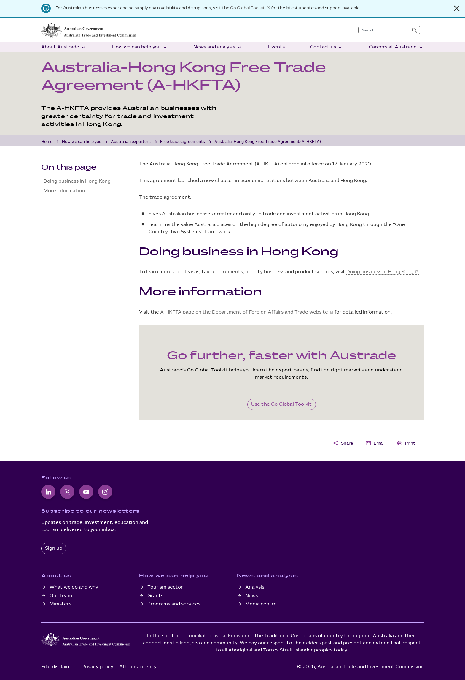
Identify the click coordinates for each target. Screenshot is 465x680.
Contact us (326, 47)
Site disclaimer (58, 666)
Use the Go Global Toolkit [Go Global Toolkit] (281, 404)
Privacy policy (97, 666)
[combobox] (384, 30)
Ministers (60, 604)
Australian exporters (131, 142)
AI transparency (138, 666)
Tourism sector (165, 587)
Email (374, 443)
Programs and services (173, 604)
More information (64, 190)
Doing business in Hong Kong (77, 181)
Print (406, 443)
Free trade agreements (182, 142)
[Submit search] (414, 30)
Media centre (261, 604)
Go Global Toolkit (247, 8)
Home (46, 142)
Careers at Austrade (396, 47)
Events (276, 47)
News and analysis (217, 47)
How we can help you (140, 47)
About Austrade (63, 47)
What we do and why (74, 587)
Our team (61, 595)
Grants (155, 595)
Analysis (254, 587)
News (251, 595)
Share (343, 443)
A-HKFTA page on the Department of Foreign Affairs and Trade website (244, 312)
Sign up (53, 548)
